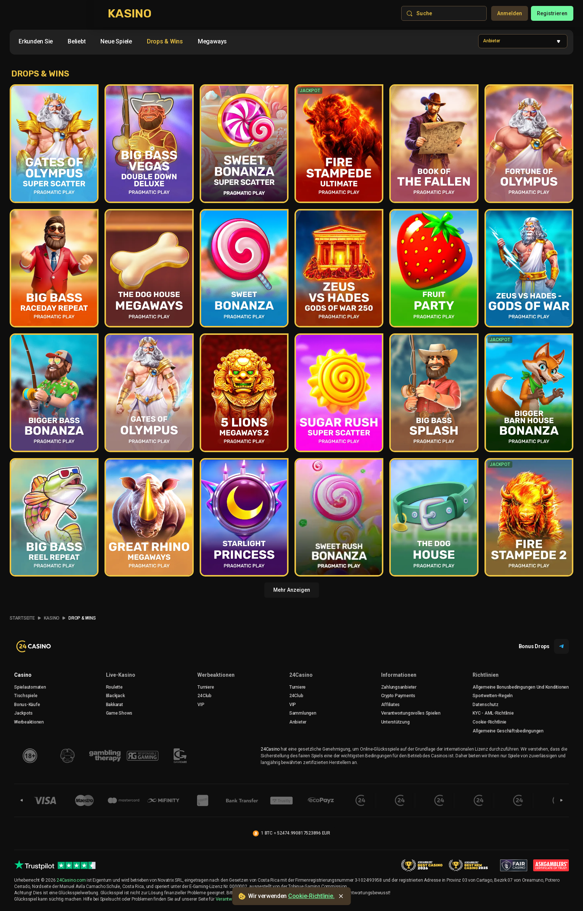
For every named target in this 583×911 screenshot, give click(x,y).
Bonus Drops (544, 646)
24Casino (301, 675)
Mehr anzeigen (291, 590)
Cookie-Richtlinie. (311, 895)
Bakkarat (114, 704)
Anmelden (509, 13)
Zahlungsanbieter (398, 687)
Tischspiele (25, 695)
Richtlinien (486, 675)
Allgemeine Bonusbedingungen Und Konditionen (521, 687)
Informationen (398, 675)
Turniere (205, 687)
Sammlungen (302, 713)
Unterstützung (395, 722)
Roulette (114, 687)
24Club (204, 695)
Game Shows (119, 713)
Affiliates (390, 704)
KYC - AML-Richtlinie (493, 713)
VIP (200, 704)
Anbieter (297, 722)
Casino (23, 675)
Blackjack (115, 695)
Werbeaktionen (29, 722)
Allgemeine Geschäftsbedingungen (508, 731)
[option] (36, 41)
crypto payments (398, 695)
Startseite (22, 618)
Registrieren (552, 13)
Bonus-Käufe (27, 704)
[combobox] (123, 43)
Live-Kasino (120, 675)
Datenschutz (485, 704)
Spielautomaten (30, 687)
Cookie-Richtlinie (489, 722)
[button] (522, 41)
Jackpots (23, 713)
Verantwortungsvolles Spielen (411, 713)
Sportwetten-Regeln (493, 695)
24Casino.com (71, 880)
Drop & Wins (82, 618)
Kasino (52, 618)
